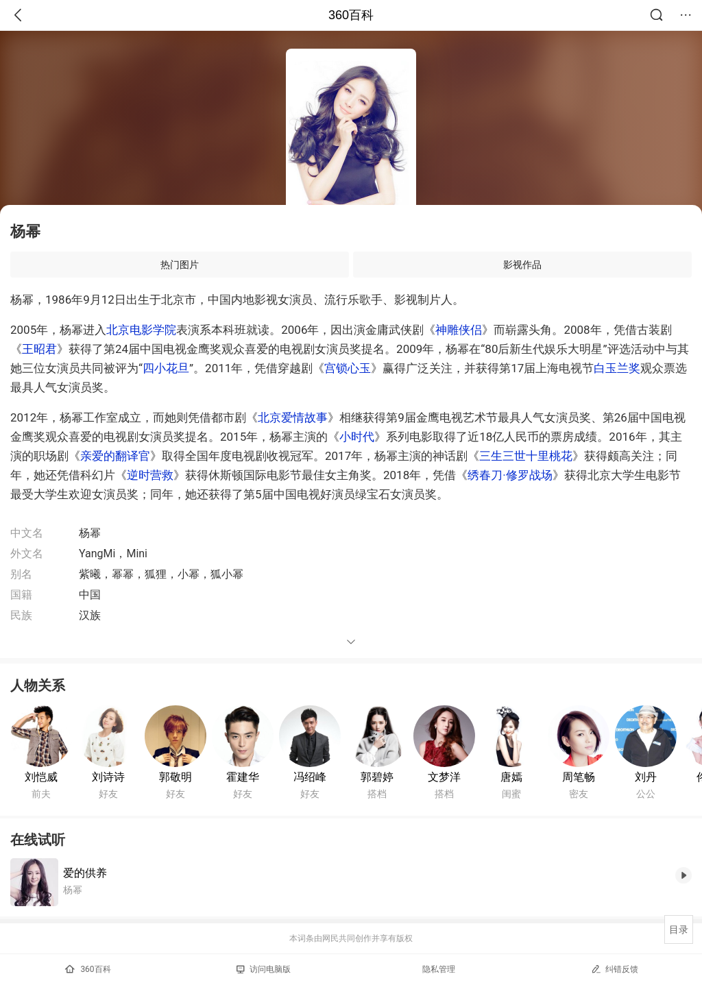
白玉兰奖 (617, 368)
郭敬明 (175, 776)
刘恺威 (41, 776)
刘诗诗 (108, 776)
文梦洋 (444, 776)
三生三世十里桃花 (525, 456)
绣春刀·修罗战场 (510, 475)
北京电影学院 (141, 330)
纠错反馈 (614, 969)
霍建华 (242, 776)
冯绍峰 (309, 776)
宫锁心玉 (347, 368)
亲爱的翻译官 (115, 456)
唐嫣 (511, 776)
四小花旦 (166, 368)
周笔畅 (578, 776)
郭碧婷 (377, 776)
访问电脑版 (264, 969)
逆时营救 (150, 475)
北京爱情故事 (293, 417)
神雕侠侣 (458, 330)
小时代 (356, 436)
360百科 (351, 15)
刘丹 (646, 776)
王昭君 (39, 349)
